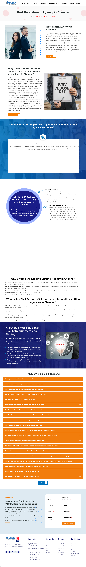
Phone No (50, 505)
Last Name (67, 499)
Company (50, 511)
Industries (35, 3)
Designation (67, 517)
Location (66, 511)
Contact (78, 3)
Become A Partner (54, 3)
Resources (65, 3)
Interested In (51, 517)
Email (65, 505)
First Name (51, 499)
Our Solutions (26, 3)
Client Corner (44, 3)
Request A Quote (68, 523)
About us (72, 3)
